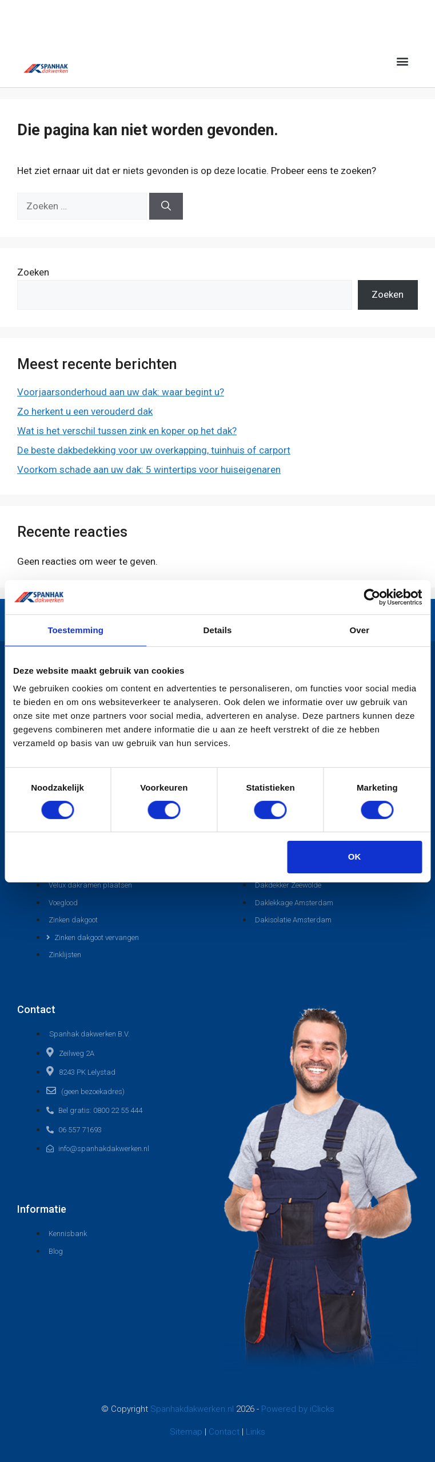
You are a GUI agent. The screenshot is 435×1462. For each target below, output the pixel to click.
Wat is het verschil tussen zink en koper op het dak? (127, 430)
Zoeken (33, 272)
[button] (402, 60)
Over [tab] (360, 629)
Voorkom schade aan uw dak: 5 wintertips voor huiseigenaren (149, 469)
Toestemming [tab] (75, 629)
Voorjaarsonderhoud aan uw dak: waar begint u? (120, 392)
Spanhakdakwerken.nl (192, 1409)
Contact (225, 1432)
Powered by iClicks (297, 1409)
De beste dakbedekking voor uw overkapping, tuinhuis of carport (153, 450)
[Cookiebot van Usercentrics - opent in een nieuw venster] (372, 596)
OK (354, 856)
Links (255, 1432)
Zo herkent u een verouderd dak (85, 411)
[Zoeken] (166, 206)
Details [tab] (217, 629)
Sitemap (187, 1432)
